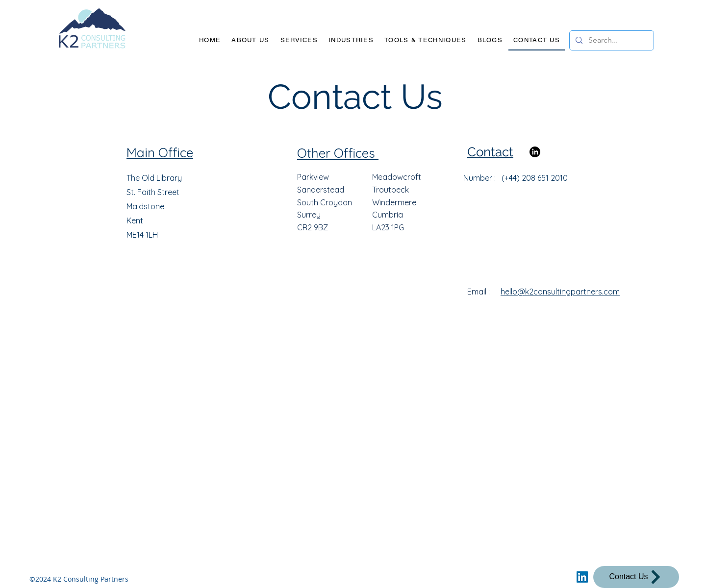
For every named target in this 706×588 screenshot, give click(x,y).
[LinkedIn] (535, 152)
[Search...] (610, 40)
